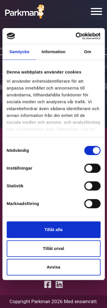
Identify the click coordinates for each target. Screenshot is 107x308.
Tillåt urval (53, 248)
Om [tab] (87, 51)
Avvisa (53, 267)
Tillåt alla (54, 229)
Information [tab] (54, 51)
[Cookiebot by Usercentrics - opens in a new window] (76, 36)
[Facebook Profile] (47, 284)
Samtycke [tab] (19, 51)
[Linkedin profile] (59, 284)
